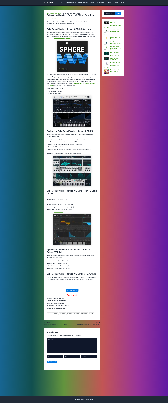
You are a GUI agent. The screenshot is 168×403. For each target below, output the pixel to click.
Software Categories (74, 2)
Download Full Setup (72, 290)
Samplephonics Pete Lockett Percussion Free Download (115, 71)
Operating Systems (86, 2)
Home (65, 2)
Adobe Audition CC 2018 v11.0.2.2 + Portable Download (115, 54)
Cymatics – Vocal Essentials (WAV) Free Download (115, 48)
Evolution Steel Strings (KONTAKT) (63, 38)
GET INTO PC (48, 3)
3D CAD (95, 2)
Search (118, 13)
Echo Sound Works (58, 212)
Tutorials (117, 2)
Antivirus (110, 2)
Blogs (122, 2)
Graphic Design (102, 2)
